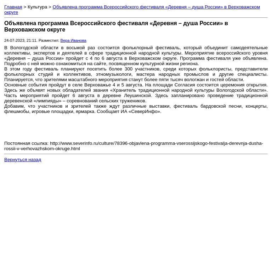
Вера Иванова (73, 40)
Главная (13, 7)
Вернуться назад (22, 159)
